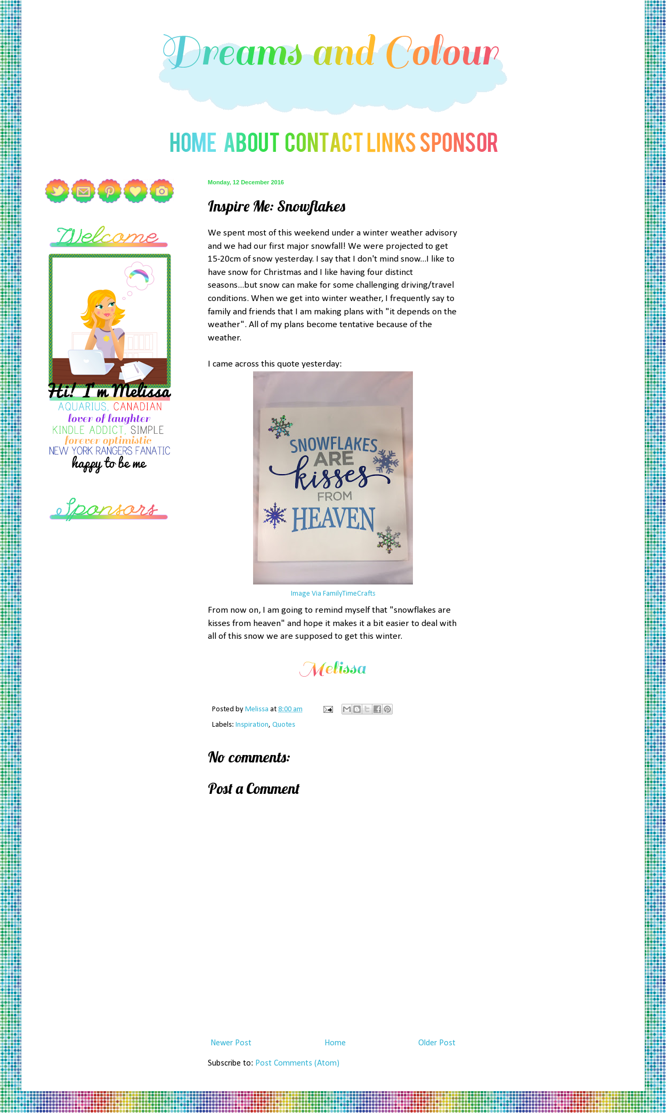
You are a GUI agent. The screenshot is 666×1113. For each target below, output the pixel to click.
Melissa (257, 709)
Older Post (437, 1043)
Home (335, 1043)
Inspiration (252, 725)
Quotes (283, 725)
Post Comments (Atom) (297, 1063)
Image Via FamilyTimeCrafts (333, 594)
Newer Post (230, 1043)
